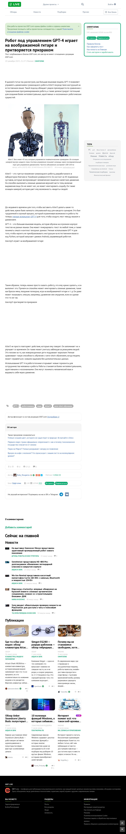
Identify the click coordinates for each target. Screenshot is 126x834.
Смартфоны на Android (99, 169)
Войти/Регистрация (12, 807)
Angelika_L (64, 760)
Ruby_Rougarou (23, 475)
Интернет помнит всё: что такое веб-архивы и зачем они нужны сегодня (69, 721)
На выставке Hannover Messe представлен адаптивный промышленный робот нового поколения (33, 550)
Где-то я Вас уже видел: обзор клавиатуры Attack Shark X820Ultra (16, 646)
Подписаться (61, 483)
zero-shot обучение (63, 406)
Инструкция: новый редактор (94, 807)
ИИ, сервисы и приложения (69, 730)
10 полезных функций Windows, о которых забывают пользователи (43, 720)
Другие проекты (51, 4)
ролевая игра (111, 166)
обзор (111, 156)
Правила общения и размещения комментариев (101, 824)
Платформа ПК (38, 730)
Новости (37, 12)
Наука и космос (18, 599)
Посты (47, 804)
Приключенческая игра (96, 166)
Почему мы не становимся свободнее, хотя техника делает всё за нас (69, 647)
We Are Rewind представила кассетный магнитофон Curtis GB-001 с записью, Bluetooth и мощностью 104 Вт (36, 578)
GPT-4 (16, 406)
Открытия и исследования (102, 159)
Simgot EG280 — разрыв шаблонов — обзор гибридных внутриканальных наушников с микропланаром (43, 649)
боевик (91, 153)
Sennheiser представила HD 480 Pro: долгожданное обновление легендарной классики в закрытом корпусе (32, 564)
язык (39, 406)
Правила (87, 804)
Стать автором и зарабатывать (100, 52)
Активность (49, 813)
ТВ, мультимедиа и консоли (24, 613)
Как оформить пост (95, 46)
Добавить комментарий (18, 527)
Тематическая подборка (98, 172)
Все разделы (49, 807)
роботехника (28, 406)
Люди (47, 810)
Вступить (50, 483)
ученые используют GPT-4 (24, 216)
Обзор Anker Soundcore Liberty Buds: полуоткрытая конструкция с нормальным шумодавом (17, 722)
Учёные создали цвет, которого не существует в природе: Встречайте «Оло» (41, 438)
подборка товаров (102, 162)
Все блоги (110, 12)
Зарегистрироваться (12, 804)
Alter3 (48, 406)
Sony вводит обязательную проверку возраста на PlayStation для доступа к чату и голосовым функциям (36, 607)
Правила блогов (93, 44)
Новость (103, 156)
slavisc (10, 757)
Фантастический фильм (102, 175)
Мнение (93, 156)
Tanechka (64, 692)
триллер (112, 172)
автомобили (111, 150)
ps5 (93, 150)
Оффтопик (39, 61)
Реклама (87, 813)
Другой (112, 153)
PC (89, 149)
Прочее (86, 12)
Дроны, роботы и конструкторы (25, 556)
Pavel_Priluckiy (39, 765)
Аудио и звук (17, 570)
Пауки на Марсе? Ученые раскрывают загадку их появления (33, 449)
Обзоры (13, 12)
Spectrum (37, 686)
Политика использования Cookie (95, 816)
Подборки (61, 12)
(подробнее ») (53, 417)
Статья (111, 169)
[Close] (78, 26)
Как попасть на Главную (97, 49)
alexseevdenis (13, 688)
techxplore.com (68, 167)
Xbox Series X (101, 150)
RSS (40, 483)
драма (98, 153)
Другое (105, 153)
